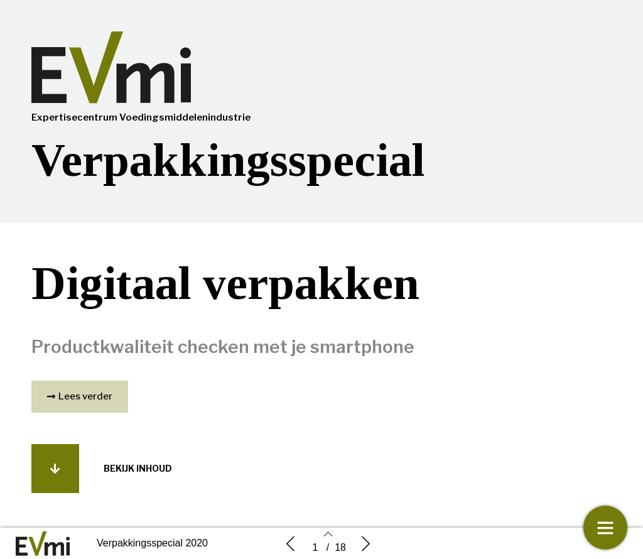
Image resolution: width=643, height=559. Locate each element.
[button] (79, 397)
